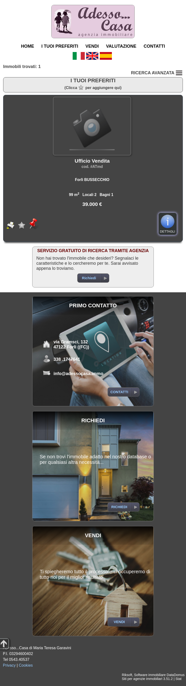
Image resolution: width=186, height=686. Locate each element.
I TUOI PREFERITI (59, 46)
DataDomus (176, 675)
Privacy (9, 665)
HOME (27, 46)
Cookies (26, 665)
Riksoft (127, 675)
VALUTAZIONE (121, 46)
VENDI (92, 46)
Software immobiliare (150, 675)
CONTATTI (154, 46)
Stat (178, 679)
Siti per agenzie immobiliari (142, 679)
